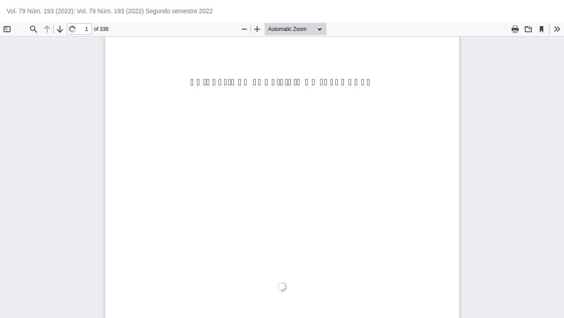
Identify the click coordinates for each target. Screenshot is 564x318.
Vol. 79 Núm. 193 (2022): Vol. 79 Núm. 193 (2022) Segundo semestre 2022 (110, 11)
